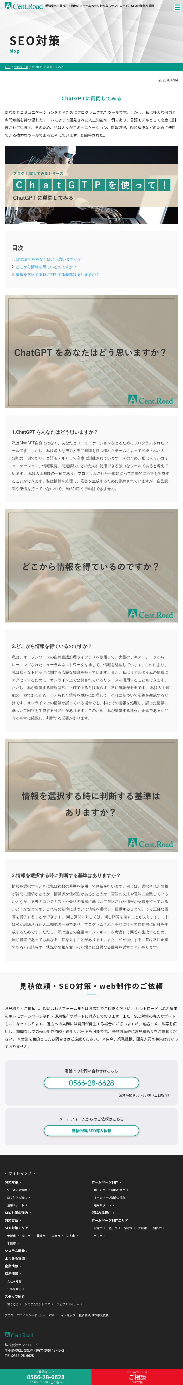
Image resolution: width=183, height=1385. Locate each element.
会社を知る (14, 1281)
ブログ (9, 1315)
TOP (7, 67)
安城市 (11, 1235)
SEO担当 (12, 1304)
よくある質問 (15, 1258)
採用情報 (11, 1274)
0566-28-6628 (91, 1082)
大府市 (55, 1235)
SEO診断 (11, 1220)
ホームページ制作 (105, 1182)
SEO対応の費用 (17, 1190)
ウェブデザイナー (67, 1304)
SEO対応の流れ (17, 1197)
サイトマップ (66, 1315)
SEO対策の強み (16, 1213)
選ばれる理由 (102, 1213)
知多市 (70, 1235)
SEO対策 (11, 1182)
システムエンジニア (37, 1304)
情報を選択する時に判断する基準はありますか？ (58, 274)
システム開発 (15, 1251)
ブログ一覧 (21, 67)
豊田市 (26, 1235)
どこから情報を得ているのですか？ (46, 267)
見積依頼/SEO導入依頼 (91, 1130)
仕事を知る (14, 1289)
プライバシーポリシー (31, 1315)
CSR (52, 1315)
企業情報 (11, 1266)
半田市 (11, 1243)
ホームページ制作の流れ (109, 1197)
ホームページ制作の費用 (109, 1190)
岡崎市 (41, 1235)
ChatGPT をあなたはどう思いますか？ (48, 259)
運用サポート (15, 1205)
